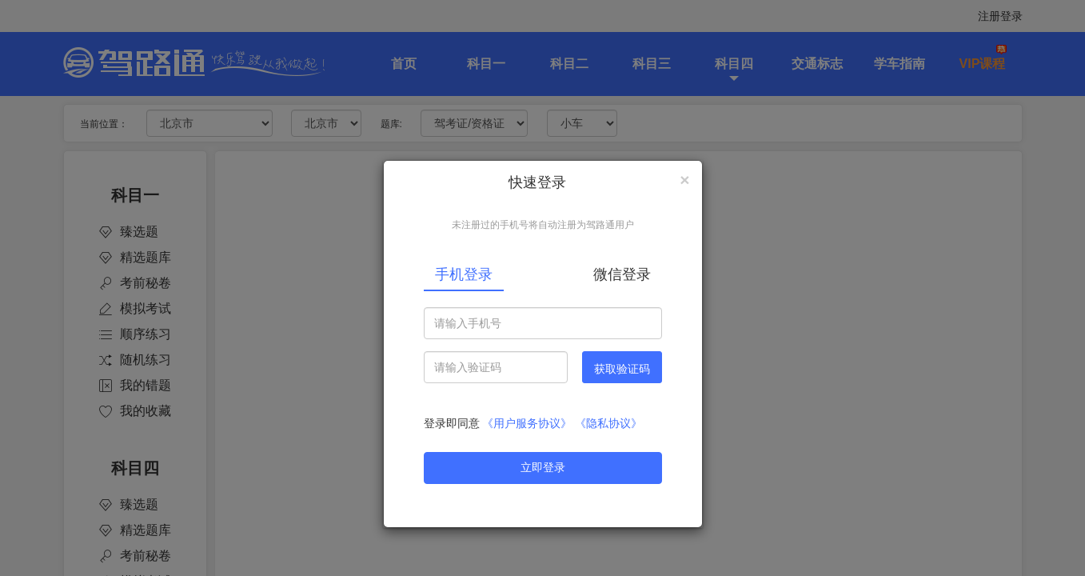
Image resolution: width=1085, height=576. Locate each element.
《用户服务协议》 (527, 423)
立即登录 (543, 467)
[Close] (684, 179)
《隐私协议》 (608, 423)
